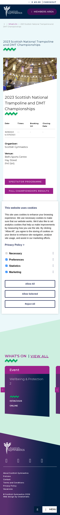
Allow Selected (30, 294)
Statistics (12, 266)
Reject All (30, 304)
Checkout (49, 2)
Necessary (13, 253)
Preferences (14, 259)
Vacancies (8, 489)
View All (40, 356)
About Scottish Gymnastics (16, 473)
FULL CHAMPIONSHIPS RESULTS (29, 191)
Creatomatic (23, 497)
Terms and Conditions (13, 483)
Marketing (13, 272)
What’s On (12, 24)
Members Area (42, 11)
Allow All (30, 284)
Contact (7, 479)
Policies (7, 476)
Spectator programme (25, 181)
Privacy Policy (9, 486)
